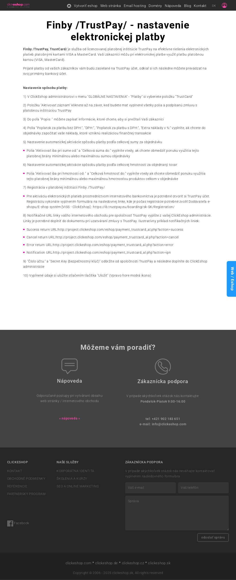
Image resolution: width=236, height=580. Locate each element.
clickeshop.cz (133, 564)
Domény (155, 6)
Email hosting (135, 6)
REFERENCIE (17, 487)
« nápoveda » (69, 419)
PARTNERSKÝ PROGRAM (26, 495)
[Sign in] (224, 5)
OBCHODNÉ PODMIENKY (26, 480)
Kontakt (200, 6)
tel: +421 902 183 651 (163, 420)
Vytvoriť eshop (86, 6)
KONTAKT (14, 472)
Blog (187, 6)
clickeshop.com (78, 564)
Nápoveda (173, 6)
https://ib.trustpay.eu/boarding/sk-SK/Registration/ (134, 208)
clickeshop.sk (159, 564)
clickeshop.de (106, 564)
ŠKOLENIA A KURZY (72, 480)
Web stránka (110, 6)
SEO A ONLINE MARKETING (78, 487)
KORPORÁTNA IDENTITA (75, 472)
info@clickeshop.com (169, 425)
